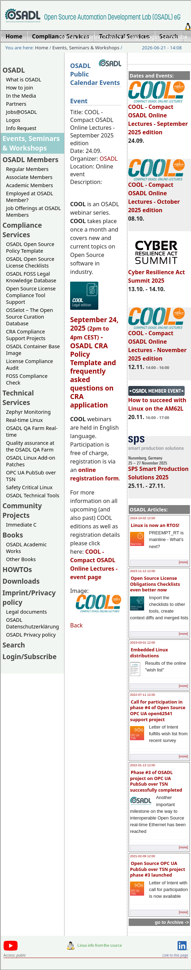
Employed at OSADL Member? (29, 196)
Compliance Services (22, 229)
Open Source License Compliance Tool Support (31, 295)
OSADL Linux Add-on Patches (30, 461)
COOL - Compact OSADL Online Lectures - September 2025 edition (158, 116)
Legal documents (26, 611)
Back (76, 625)
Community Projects (22, 510)
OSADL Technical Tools (32, 495)
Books (12, 535)
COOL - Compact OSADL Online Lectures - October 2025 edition (156, 194)
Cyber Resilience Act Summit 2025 (156, 273)
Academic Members (29, 185)
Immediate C (21, 524)
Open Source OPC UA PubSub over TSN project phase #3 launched (157, 869)
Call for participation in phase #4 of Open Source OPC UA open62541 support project (157, 711)
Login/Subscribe (166, 37)
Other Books (21, 559)
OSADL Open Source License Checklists (30, 262)
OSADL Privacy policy (31, 634)
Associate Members (29, 177)
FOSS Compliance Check (27, 379)
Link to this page (175, 955)
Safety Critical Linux (29, 487)
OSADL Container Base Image (33, 349)
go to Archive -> (172, 922)
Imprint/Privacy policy (110, 37)
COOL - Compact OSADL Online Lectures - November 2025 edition (157, 342)
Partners (16, 103)
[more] (183, 562)
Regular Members (27, 169)
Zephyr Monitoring (28, 412)
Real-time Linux (24, 420)
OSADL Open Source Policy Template (30, 247)
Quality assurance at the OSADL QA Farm (30, 446)
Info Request (21, 128)
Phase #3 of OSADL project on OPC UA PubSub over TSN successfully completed (156, 781)
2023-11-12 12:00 (142, 571)
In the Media (21, 95)
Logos (13, 120)
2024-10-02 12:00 (142, 518)
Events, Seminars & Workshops (86, 47)
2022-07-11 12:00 (142, 694)
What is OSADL (23, 79)
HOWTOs (17, 569)
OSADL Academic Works (26, 547)
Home (67, 37)
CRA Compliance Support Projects (25, 335)
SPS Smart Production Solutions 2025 (158, 470)
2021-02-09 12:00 (142, 856)
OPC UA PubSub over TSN (31, 476)
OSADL (13, 70)
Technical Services (18, 397)
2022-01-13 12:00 (142, 765)
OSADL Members (30, 159)
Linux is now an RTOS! (155, 525)
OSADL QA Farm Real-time (31, 431)
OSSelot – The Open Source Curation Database (29, 317)
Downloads (21, 581)
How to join (19, 87)
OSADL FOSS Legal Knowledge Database (31, 277)
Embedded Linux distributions (149, 652)
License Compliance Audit (29, 364)
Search (13, 645)
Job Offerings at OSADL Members (33, 211)
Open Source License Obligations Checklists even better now (155, 584)
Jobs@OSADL (21, 112)
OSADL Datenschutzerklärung (32, 623)
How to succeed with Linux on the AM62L (157, 401)
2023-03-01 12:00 (142, 642)
